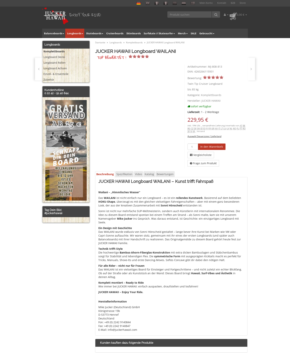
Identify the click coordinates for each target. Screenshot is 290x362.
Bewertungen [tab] (165, 174)
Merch (183, 33)
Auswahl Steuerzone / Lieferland (204, 136)
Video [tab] (138, 174)
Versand (201, 131)
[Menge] (193, 147)
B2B (233, 3)
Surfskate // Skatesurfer (159, 33)
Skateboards (94, 33)
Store (243, 3)
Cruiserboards (114, 33)
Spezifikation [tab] (124, 174)
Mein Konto (206, 3)
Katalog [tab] (149, 174)
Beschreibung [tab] (105, 174)
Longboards (75, 33)
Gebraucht (206, 33)
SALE (193, 33)
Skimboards (133, 33)
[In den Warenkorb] (211, 147)
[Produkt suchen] (189, 14)
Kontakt (221, 3)
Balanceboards (54, 33)
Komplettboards (211, 95)
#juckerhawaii (53, 213)
